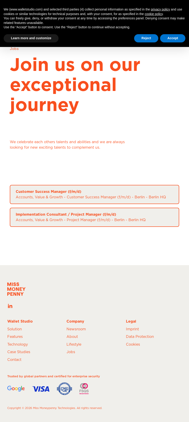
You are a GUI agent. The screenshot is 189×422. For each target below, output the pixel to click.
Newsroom (76, 329)
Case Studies (18, 352)
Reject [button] (146, 38)
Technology (17, 344)
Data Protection (140, 337)
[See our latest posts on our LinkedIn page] (10, 306)
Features (15, 337)
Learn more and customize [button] (31, 38)
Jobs (70, 352)
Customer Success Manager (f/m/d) (48, 192)
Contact (14, 360)
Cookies (133, 344)
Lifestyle (73, 344)
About (72, 337)
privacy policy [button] (160, 9)
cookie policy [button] (154, 14)
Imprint (132, 329)
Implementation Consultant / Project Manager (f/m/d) (66, 214)
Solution (14, 329)
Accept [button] (172, 38)
